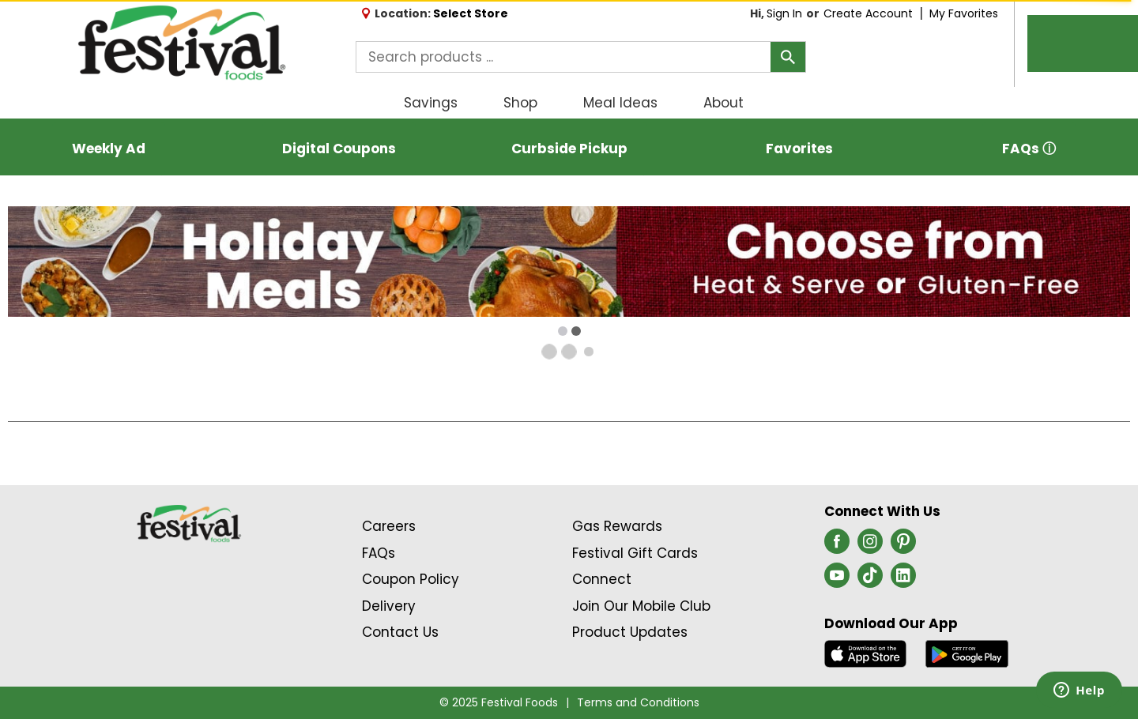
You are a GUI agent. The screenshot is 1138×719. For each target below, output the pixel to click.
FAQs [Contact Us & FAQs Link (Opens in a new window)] (378, 553)
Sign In (784, 13)
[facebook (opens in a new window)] (837, 545)
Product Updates (630, 632)
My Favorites (965, 13)
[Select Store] (472, 13)
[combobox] (581, 57)
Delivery (389, 606)
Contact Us (400, 632)
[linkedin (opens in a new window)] (903, 579)
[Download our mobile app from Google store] (966, 653)
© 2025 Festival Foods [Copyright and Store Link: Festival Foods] (498, 702)
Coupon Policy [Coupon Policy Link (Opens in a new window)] (410, 579)
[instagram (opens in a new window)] (870, 545)
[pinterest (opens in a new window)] (903, 545)
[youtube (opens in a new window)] (837, 579)
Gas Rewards (617, 526)
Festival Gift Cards (635, 553)
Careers (389, 526)
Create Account (868, 13)
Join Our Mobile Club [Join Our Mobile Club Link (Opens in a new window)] (641, 606)
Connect (601, 579)
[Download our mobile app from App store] (865, 653)
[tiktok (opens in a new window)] (870, 579)
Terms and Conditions (638, 702)
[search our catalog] (788, 57)
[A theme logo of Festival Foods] (181, 43)
